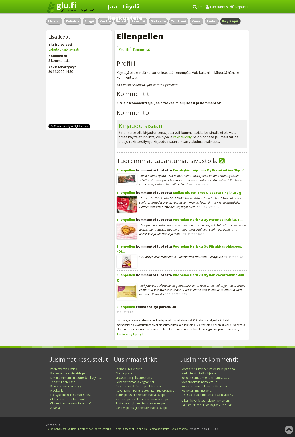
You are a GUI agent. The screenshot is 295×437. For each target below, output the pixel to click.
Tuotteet (179, 21)
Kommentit (141, 49)
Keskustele (125, 17)
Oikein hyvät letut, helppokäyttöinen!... (206, 400)
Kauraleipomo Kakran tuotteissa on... (205, 386)
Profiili (124, 49)
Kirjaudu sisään (140, 125)
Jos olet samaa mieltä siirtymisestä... (205, 378)
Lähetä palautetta (159, 429)
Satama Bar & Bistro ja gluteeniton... (140, 386)
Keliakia (72, 21)
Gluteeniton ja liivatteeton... (134, 378)
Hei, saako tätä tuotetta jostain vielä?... (207, 395)
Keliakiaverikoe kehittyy (65, 386)
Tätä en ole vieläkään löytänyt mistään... (207, 405)
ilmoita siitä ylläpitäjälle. (131, 334)
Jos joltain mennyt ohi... (196, 390)
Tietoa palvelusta (56, 429)
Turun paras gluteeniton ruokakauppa (141, 395)
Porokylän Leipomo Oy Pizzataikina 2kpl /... (210, 170)
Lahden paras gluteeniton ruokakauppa (142, 408)
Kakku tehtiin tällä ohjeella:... (199, 373)
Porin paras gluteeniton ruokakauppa (140, 403)
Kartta (105, 21)
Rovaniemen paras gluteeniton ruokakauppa (145, 390)
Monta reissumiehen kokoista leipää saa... (209, 369)
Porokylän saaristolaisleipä (67, 373)
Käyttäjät (230, 21)
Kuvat (197, 21)
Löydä (131, 6)
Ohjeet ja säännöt (123, 429)
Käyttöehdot (85, 429)
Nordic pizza (124, 373)
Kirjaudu (239, 6)
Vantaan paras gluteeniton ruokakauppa (142, 399)
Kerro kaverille (103, 429)
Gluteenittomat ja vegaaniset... (136, 382)
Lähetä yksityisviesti (63, 49)
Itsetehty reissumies (63, 369)
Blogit (89, 21)
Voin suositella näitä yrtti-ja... (200, 382)
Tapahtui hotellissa (62, 382)
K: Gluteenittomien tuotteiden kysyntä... (76, 378)
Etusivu (54, 21)
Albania (55, 408)
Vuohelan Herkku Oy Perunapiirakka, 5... (208, 219)
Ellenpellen (126, 170)
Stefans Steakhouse (129, 369)
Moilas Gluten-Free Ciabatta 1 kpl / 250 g (207, 192)
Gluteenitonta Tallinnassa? (67, 399)
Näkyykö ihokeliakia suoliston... (70, 395)
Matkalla (158, 21)
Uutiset (72, 429)
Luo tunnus (217, 6)
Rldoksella (57, 390)
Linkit (212, 21)
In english (141, 429)
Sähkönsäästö (180, 429)
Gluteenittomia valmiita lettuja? (70, 403)
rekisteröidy (182, 137)
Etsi (198, 6)
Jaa (113, 6)
